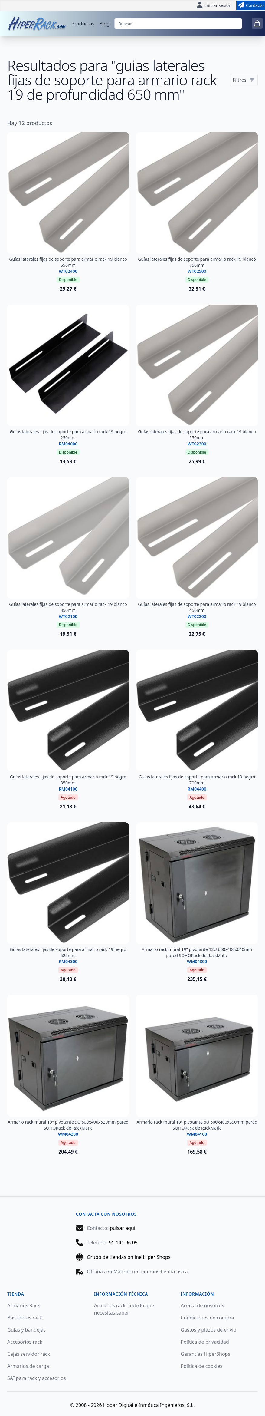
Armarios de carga (28, 1366)
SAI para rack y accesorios (36, 1378)
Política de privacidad (205, 1341)
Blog (104, 23)
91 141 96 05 (123, 1242)
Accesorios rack (24, 1341)
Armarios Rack (23, 1305)
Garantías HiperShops (205, 1354)
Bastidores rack (24, 1317)
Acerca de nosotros (202, 1305)
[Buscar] (178, 23)
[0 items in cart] (257, 23)
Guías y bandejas (26, 1329)
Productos (82, 23)
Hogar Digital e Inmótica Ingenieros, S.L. (149, 1405)
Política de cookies (201, 1366)
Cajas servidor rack (28, 1354)
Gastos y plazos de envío (208, 1329)
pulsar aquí (122, 1228)
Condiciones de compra (207, 1317)
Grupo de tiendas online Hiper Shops (129, 1257)
